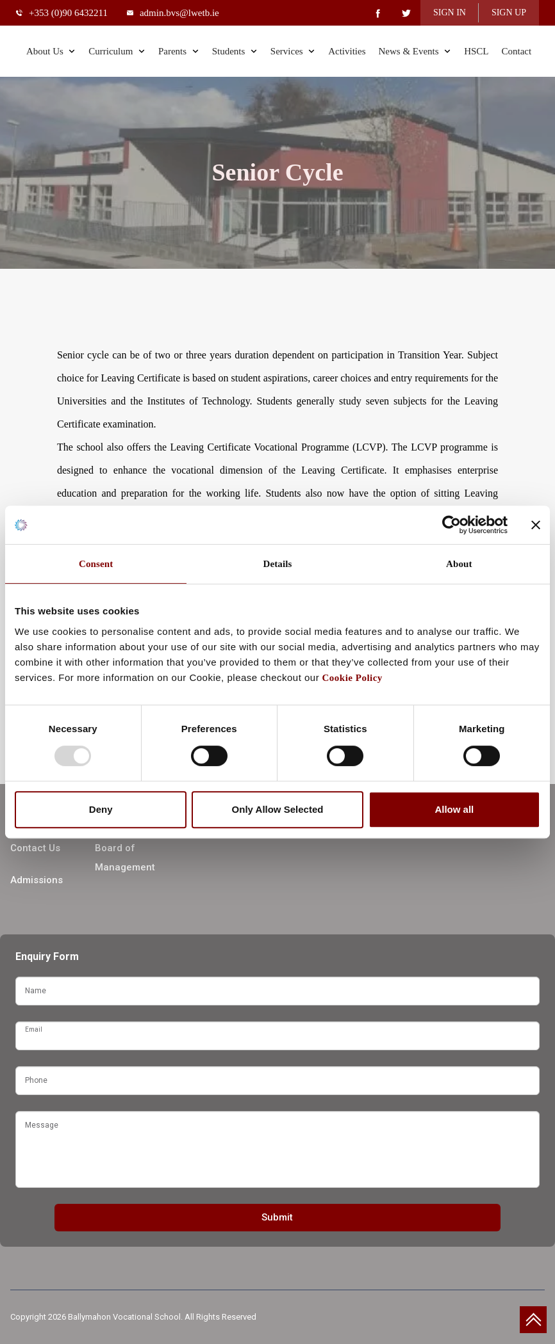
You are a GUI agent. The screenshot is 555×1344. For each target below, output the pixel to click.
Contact (516, 51)
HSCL (476, 51)
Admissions (36, 880)
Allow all (454, 809)
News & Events (414, 51)
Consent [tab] (96, 564)
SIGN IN (449, 12)
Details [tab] (277, 564)
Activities (346, 51)
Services (292, 51)
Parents (178, 51)
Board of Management (125, 857)
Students (235, 51)
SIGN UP (509, 12)
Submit (277, 1217)
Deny (101, 809)
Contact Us (35, 848)
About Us (51, 51)
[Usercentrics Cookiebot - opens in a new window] (451, 524)
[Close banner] (535, 524)
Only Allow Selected (278, 809)
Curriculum (116, 51)
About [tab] (459, 564)
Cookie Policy (351, 678)
